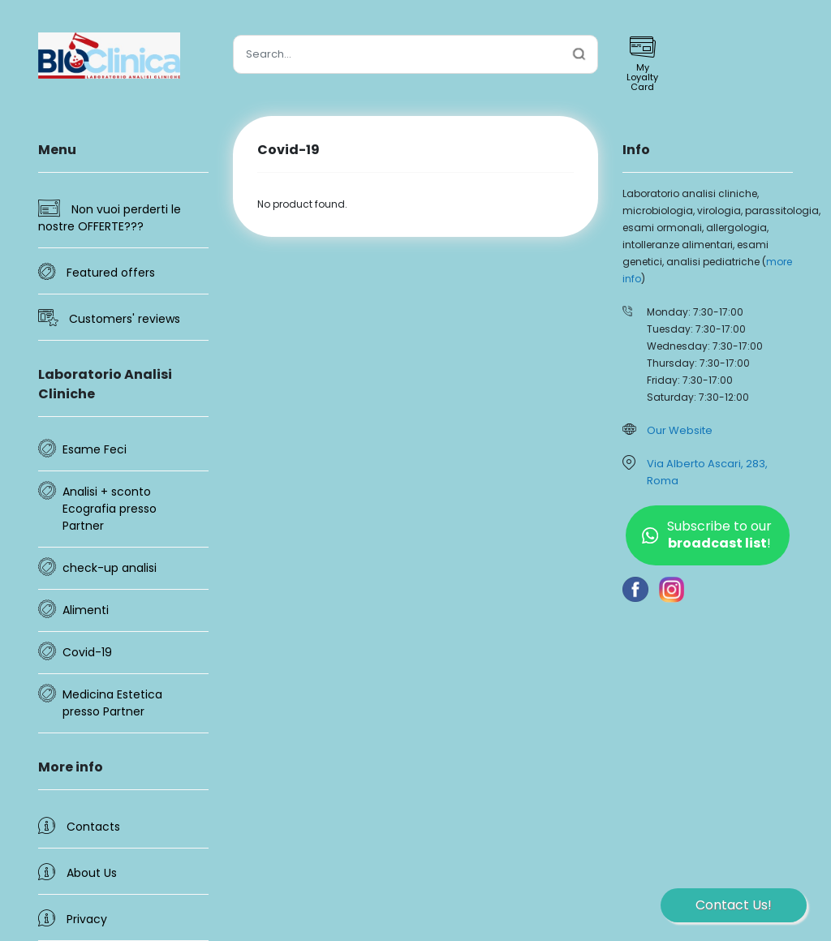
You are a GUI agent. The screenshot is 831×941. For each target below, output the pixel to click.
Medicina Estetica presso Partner (112, 703)
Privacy (72, 918)
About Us (77, 872)
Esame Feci (94, 449)
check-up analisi (109, 568)
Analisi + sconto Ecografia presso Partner (109, 508)
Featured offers (96, 267)
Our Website (680, 430)
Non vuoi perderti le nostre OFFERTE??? (109, 217)
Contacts (79, 826)
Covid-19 (87, 652)
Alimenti (85, 610)
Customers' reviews (109, 318)
